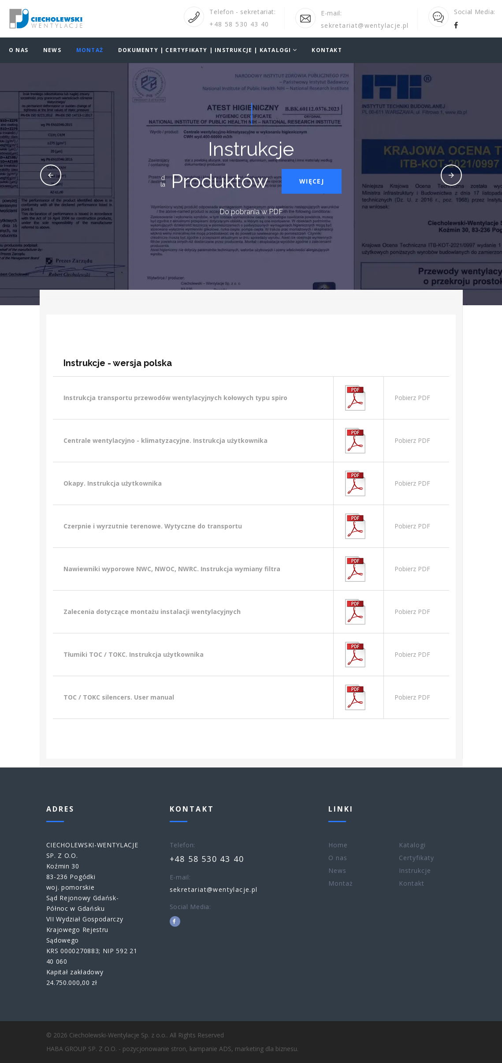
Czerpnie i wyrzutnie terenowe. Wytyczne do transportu (152, 526)
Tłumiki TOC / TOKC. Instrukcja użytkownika (133, 654)
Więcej (311, 183)
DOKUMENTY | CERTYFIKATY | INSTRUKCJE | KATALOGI (204, 50)
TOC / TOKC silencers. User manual (118, 697)
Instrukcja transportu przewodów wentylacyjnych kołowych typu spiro (175, 397)
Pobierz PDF (412, 397)
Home (338, 845)
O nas (18, 50)
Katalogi (412, 845)
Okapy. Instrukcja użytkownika (112, 483)
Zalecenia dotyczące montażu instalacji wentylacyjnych (152, 611)
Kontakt (327, 50)
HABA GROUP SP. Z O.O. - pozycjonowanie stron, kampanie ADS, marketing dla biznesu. (172, 1048)
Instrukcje (415, 870)
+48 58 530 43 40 (239, 24)
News (52, 50)
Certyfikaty (417, 857)
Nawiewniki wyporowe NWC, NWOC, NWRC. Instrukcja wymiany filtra (171, 569)
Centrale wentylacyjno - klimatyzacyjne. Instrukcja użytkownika (165, 440)
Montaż (89, 50)
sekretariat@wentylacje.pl (365, 25)
